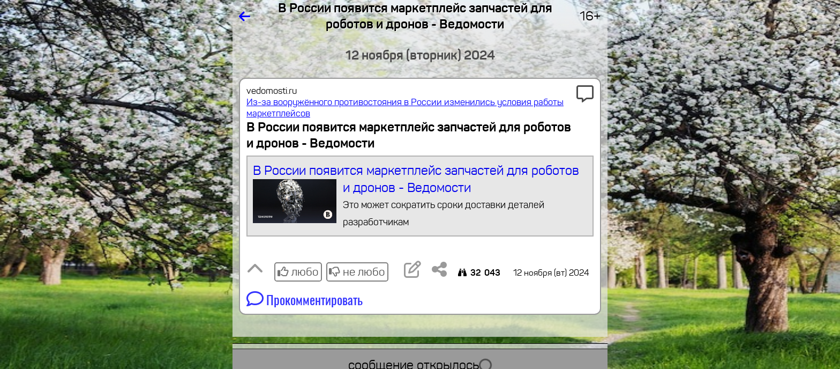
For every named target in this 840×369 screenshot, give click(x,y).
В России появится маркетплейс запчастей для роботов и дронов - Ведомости (420, 197)
